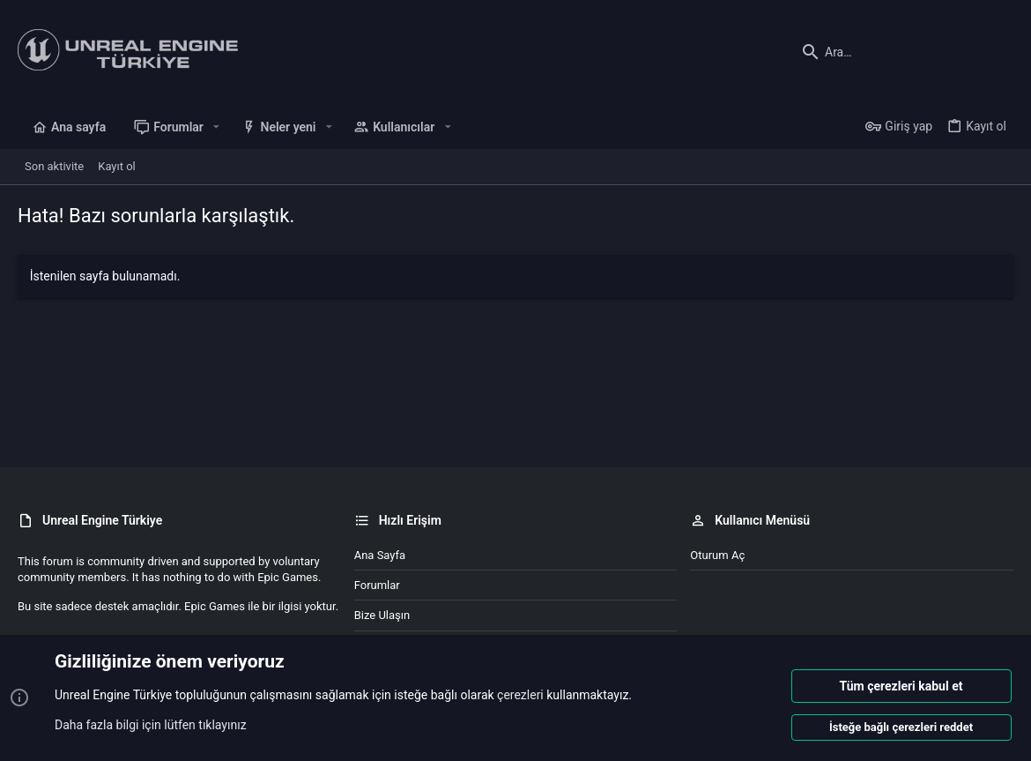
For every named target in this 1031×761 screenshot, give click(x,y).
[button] (216, 127)
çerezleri (520, 696)
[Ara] (903, 52)
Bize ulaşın (382, 615)
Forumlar (377, 585)
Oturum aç (717, 555)
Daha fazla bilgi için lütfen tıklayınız (151, 725)
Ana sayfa (379, 555)
